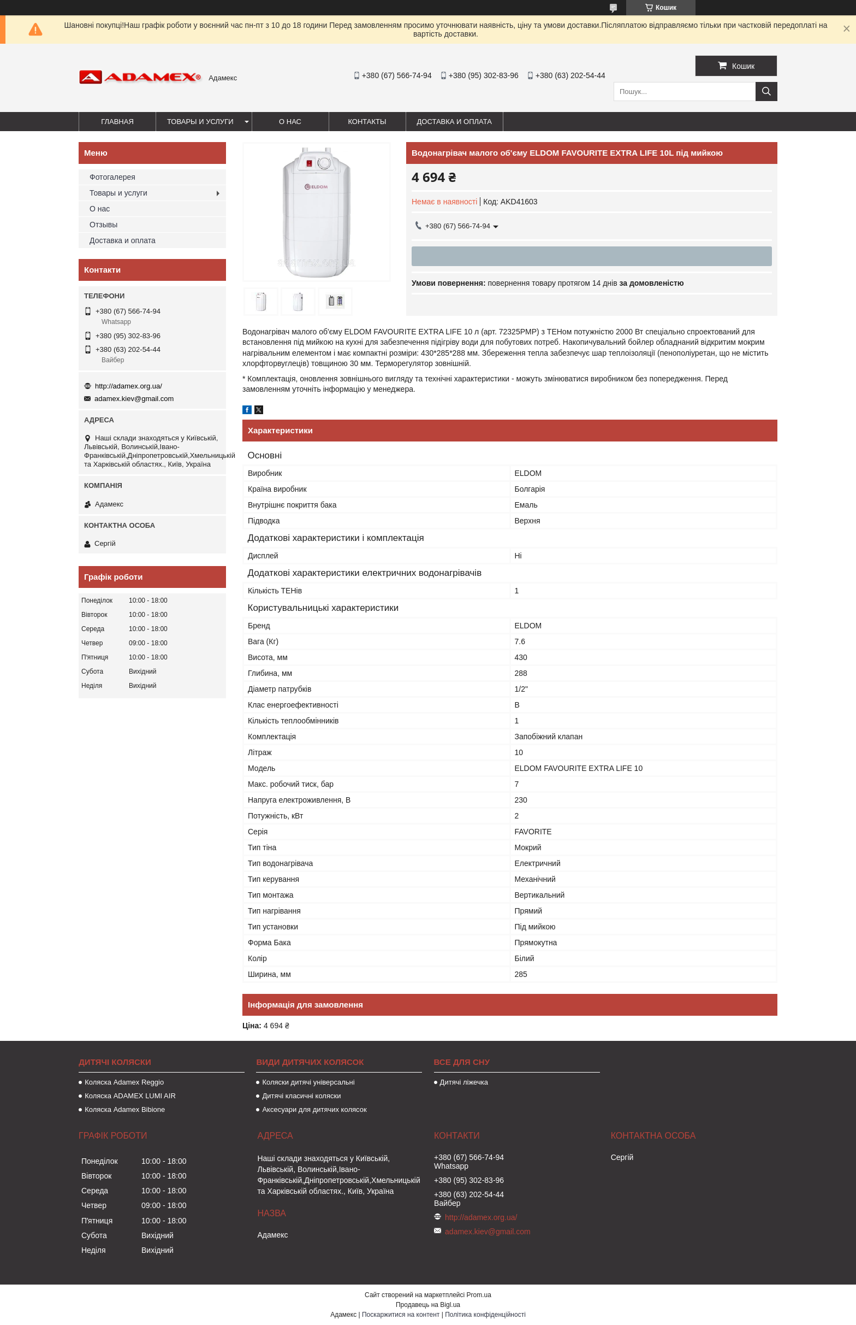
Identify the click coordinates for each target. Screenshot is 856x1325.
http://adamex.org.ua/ (128, 386)
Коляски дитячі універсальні (308, 1082)
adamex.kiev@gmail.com (134, 398)
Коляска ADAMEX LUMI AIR (130, 1096)
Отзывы (103, 224)
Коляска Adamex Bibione (125, 1109)
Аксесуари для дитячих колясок (314, 1109)
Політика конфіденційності (485, 1314)
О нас (290, 121)
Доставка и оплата (454, 121)
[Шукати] (766, 91)
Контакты (367, 121)
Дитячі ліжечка (464, 1082)
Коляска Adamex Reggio (124, 1082)
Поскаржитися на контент (400, 1314)
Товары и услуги (200, 121)
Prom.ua (479, 1295)
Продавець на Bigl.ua (428, 1305)
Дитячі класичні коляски (301, 1096)
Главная (117, 121)
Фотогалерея (112, 177)
